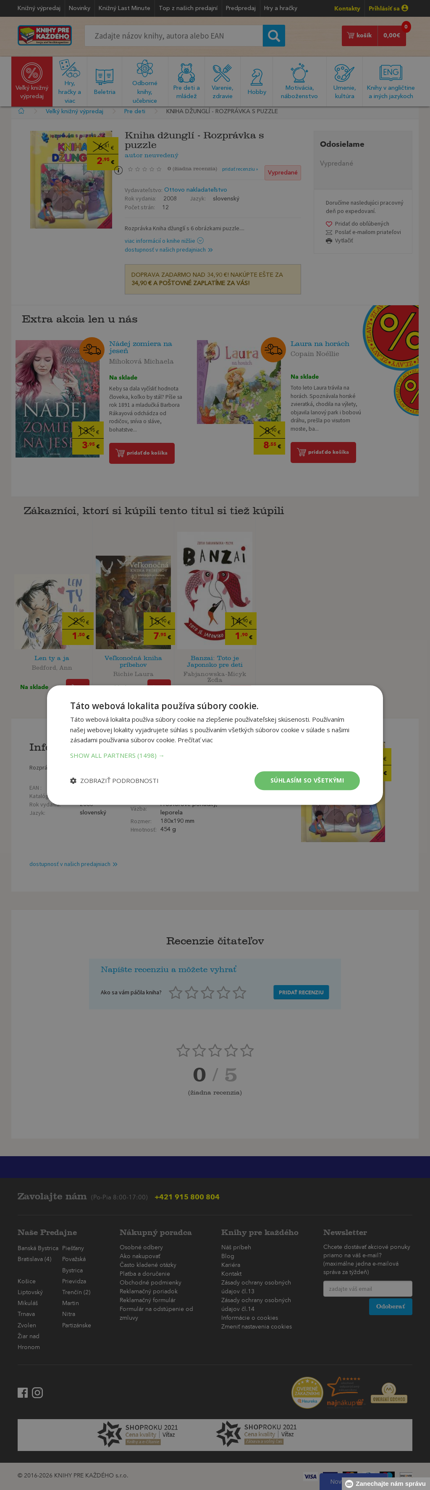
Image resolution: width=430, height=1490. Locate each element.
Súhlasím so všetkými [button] (307, 780)
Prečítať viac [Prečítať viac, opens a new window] (195, 740)
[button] (215, 755)
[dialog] (215, 745)
